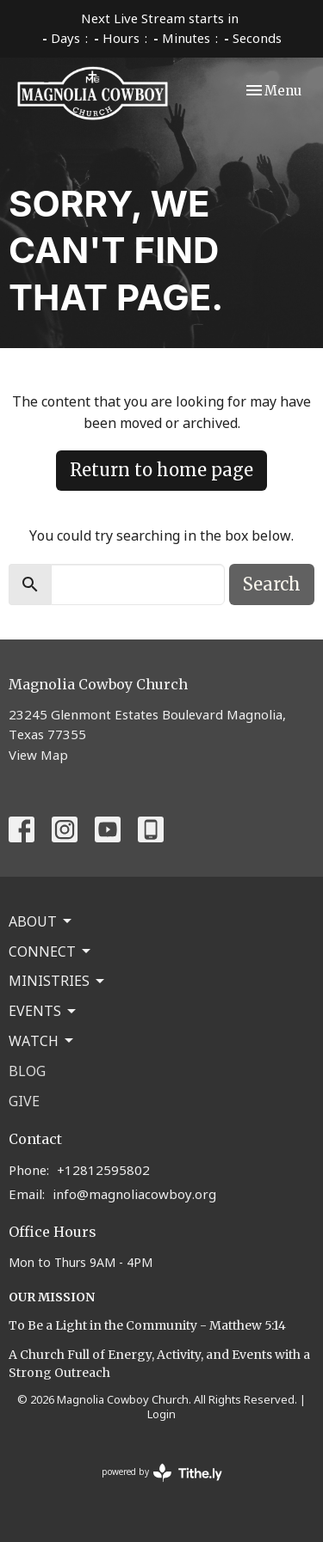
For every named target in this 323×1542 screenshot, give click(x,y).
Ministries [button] (58, 980)
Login (161, 1414)
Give (24, 1101)
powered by (162, 1473)
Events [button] (43, 1010)
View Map (38, 754)
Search (272, 584)
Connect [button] (51, 951)
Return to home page (161, 469)
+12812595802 (103, 1169)
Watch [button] (42, 1040)
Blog (27, 1071)
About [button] (41, 921)
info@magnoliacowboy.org (134, 1193)
